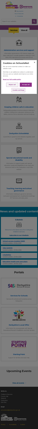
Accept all (26, 84)
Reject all (12, 84)
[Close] (34, 62)
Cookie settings (18, 90)
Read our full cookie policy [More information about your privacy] (12, 79)
